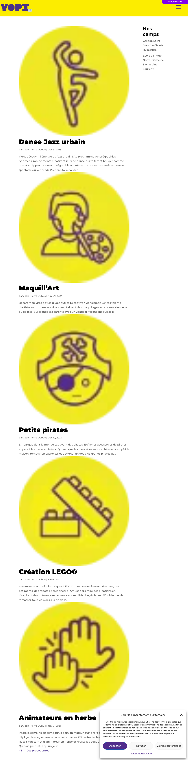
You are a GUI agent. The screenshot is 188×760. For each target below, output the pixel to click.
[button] (181, 714)
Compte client (175, 1)
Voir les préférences (169, 745)
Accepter (115, 745)
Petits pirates (43, 430)
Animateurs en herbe (57, 718)
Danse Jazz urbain (52, 142)
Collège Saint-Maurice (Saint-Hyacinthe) (153, 45)
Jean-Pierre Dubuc (34, 149)
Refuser (141, 745)
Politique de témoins (141, 753)
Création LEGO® (48, 571)
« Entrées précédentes (34, 750)
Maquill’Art (39, 288)
